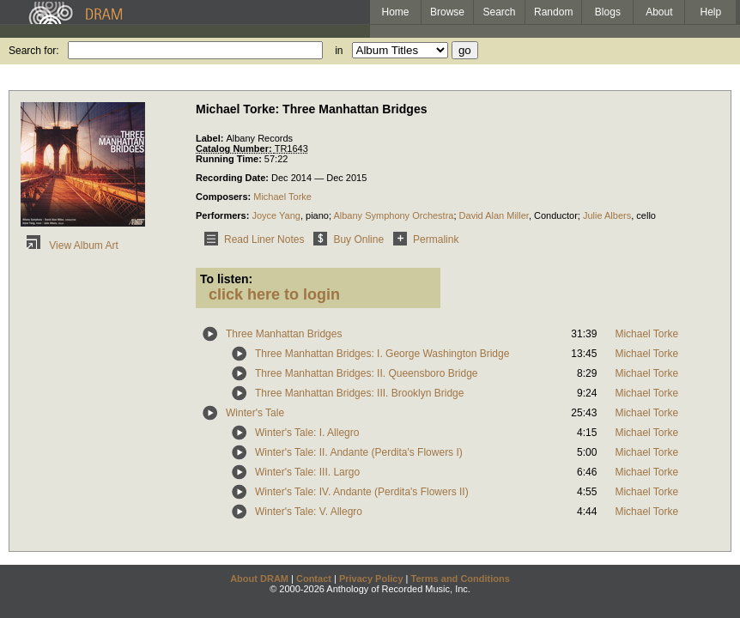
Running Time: (230, 159)
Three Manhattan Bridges (284, 334)
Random (553, 12)
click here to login (274, 294)
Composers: (224, 196)
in (339, 51)
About (659, 12)
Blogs (608, 12)
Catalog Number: (235, 148)
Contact (313, 578)
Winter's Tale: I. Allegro (307, 433)
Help (711, 12)
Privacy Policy (371, 578)
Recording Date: (233, 178)
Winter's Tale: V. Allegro (308, 512)
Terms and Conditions (460, 578)
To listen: (226, 279)
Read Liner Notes (251, 239)
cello (646, 215)
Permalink (422, 239)
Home (395, 12)
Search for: (34, 51)
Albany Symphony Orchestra (393, 215)
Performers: (224, 215)
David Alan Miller (494, 215)
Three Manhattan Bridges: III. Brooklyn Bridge (359, 393)
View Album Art (69, 245)
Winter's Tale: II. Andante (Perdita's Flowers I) (359, 452)
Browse (447, 12)
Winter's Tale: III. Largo (307, 472)
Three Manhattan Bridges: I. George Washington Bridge (382, 354)
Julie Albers (607, 215)
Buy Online (345, 239)
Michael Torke (282, 196)
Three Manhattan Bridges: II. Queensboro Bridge (366, 373)
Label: (211, 138)
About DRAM (259, 578)
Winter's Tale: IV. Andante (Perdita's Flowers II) (362, 492)
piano (317, 215)
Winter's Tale (255, 413)
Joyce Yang (276, 215)
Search (499, 12)
